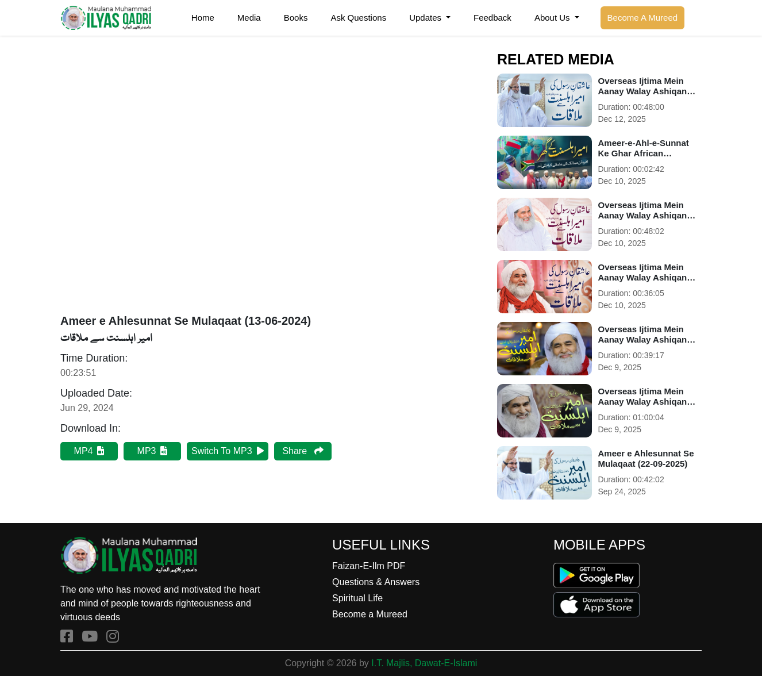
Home (202, 17)
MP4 (89, 451)
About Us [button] (553, 17)
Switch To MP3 (227, 451)
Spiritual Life (357, 598)
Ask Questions (358, 17)
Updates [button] (426, 17)
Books (296, 17)
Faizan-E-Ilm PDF (368, 566)
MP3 (152, 451)
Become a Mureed (369, 614)
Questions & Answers (376, 582)
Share (302, 451)
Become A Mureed (642, 17)
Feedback (492, 17)
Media (249, 17)
